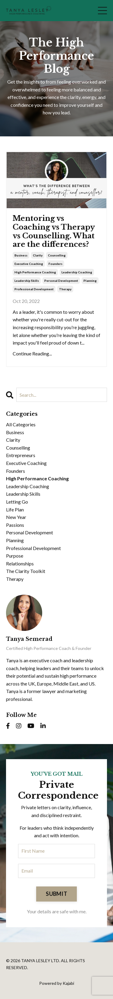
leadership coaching (76, 272)
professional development (34, 289)
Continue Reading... (32, 353)
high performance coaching (35, 272)
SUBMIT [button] (56, 893)
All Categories (21, 424)
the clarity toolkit (25, 571)
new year (16, 517)
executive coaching (28, 264)
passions (15, 525)
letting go (17, 501)
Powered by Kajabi (56, 983)
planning (90, 280)
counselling (57, 255)
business (20, 255)
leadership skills (26, 280)
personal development (61, 280)
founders (55, 264)
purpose (14, 555)
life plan (15, 509)
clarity (37, 255)
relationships (20, 563)
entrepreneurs (20, 455)
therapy (65, 289)
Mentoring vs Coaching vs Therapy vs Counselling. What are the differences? (54, 231)
